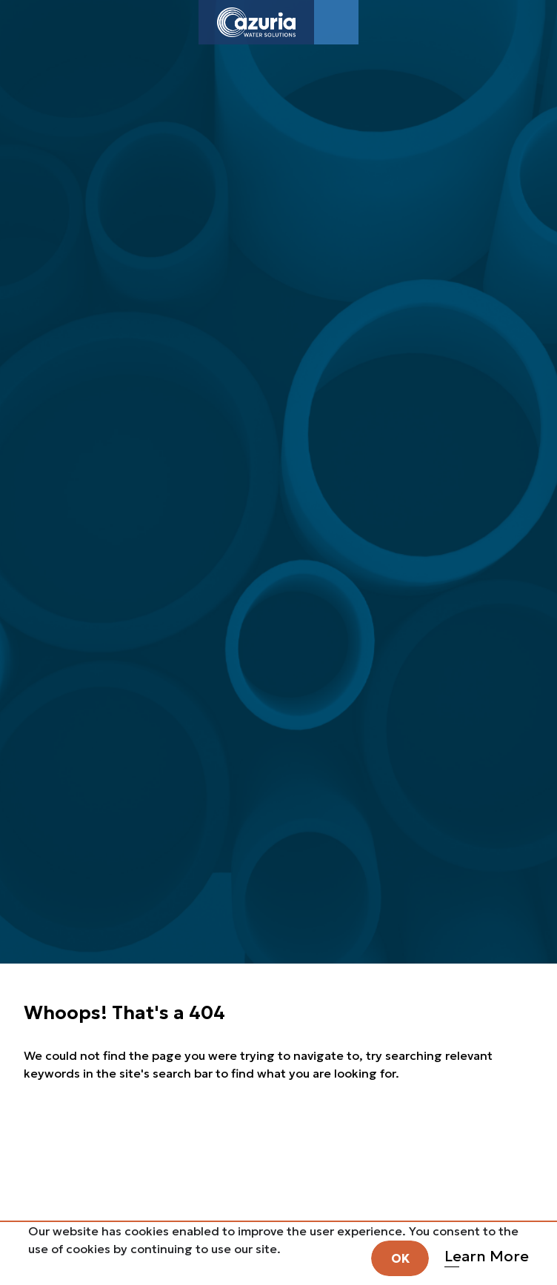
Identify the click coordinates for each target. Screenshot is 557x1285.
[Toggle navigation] (336, 22)
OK (400, 1258)
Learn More (486, 1256)
